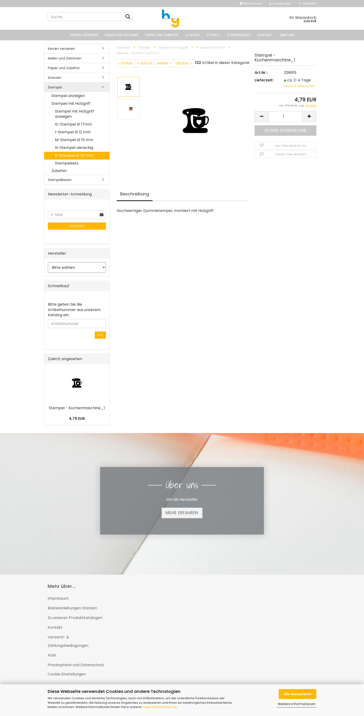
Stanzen (192, 35)
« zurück (144, 63)
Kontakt (265, 35)
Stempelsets (67, 163)
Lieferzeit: (264, 80)
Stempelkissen (239, 35)
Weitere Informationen (296, 704)
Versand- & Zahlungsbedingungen (68, 641)
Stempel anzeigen (68, 95)
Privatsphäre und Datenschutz (76, 665)
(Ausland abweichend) (299, 86)
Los (100, 335)
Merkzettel (307, 3)
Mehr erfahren (181, 513)
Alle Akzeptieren (298, 694)
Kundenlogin (280, 3)
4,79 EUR (77, 418)
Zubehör (59, 170)
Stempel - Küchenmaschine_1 (77, 408)
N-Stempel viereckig (74, 147)
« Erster (126, 63)
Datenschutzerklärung (160, 707)
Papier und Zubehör (161, 35)
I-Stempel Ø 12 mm (73, 132)
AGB (52, 655)
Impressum (58, 598)
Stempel (213, 35)
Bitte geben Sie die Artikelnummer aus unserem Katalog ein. (74, 310)
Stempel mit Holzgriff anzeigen (74, 114)
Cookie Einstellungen (67, 674)
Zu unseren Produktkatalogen (75, 617)
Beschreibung (134, 194)
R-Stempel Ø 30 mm (74, 155)
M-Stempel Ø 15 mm (74, 140)
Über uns (287, 35)
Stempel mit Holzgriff (71, 103)
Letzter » (183, 63)
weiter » (164, 63)
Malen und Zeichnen (121, 35)
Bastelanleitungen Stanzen (72, 608)
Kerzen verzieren (84, 35)
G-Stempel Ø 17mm (73, 124)
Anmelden (77, 226)
